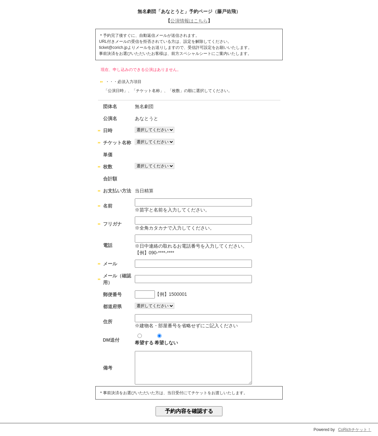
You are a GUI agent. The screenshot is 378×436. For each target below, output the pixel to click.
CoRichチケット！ (354, 429)
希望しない (166, 339)
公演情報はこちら (189, 20)
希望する (144, 339)
